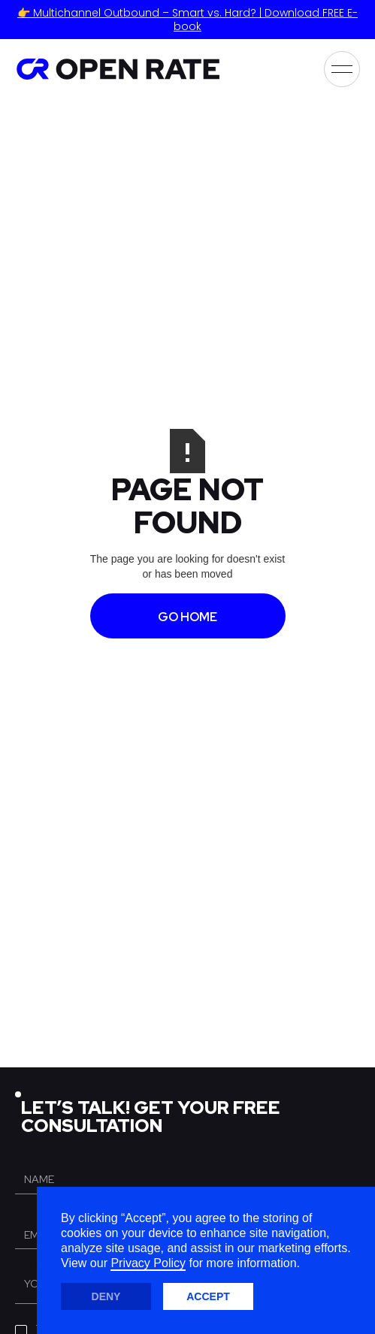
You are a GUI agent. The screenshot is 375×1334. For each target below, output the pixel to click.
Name (30, 1156)
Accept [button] (208, 1296)
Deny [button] (106, 1296)
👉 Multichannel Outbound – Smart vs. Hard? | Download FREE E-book (187, 19)
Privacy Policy (148, 1263)
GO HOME (187, 617)
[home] (117, 69)
